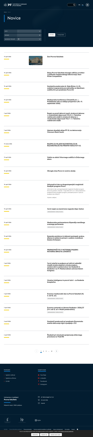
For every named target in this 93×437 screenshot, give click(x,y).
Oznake (7, 35)
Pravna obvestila (28, 429)
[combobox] (29, 31)
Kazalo (73, 429)
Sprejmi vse (44, 434)
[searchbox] (18, 35)
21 (51, 351)
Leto (6, 31)
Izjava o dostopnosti (58, 429)
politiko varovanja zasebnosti (66, 431)
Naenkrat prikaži (10, 39)
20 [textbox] (18, 39)
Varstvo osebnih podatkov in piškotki (42, 429)
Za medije (67, 429)
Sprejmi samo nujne (55, 434)
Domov (5, 12)
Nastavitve (35, 434)
